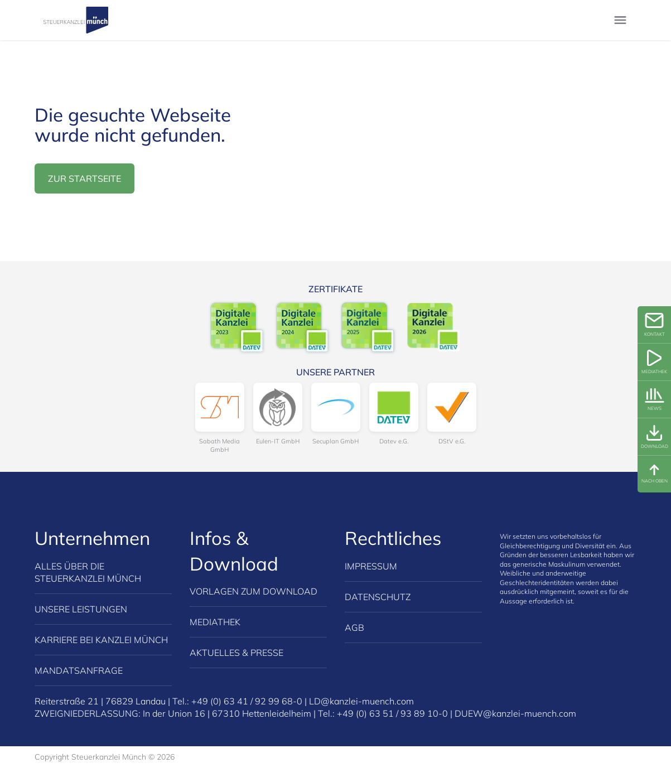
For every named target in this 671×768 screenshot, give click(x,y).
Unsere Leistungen (81, 609)
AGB (354, 627)
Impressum (371, 566)
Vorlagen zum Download (253, 591)
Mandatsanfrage (79, 670)
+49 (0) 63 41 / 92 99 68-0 (246, 701)
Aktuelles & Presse (236, 652)
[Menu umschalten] (620, 20)
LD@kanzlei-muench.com (361, 701)
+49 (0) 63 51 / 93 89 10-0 (392, 713)
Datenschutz (378, 596)
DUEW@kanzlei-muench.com (515, 713)
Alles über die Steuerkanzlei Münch (88, 572)
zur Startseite (84, 178)
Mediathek (215, 621)
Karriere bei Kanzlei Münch (101, 639)
